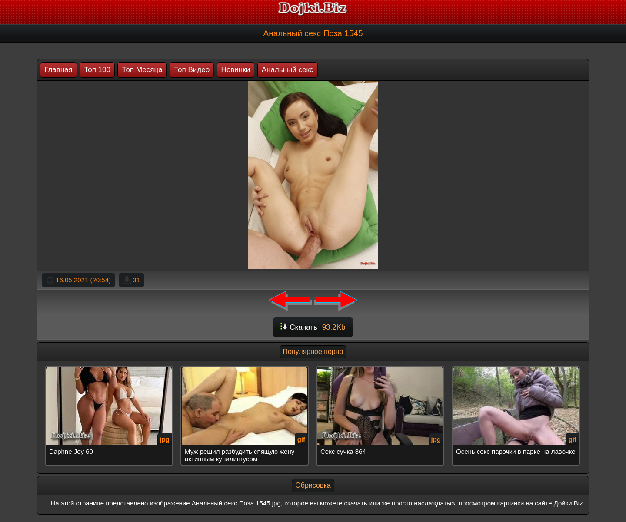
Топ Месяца (142, 70)
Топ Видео (192, 70)
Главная (58, 70)
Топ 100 (97, 70)
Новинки (235, 70)
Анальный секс (287, 70)
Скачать (312, 327)
